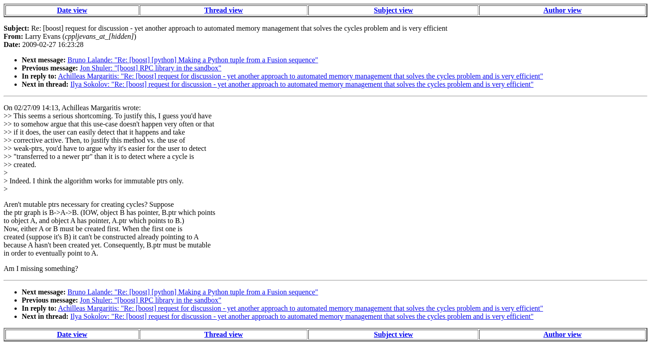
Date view (72, 10)
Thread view (223, 10)
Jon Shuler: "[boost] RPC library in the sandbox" (151, 68)
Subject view (393, 10)
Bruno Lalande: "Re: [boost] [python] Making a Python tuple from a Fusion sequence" (192, 60)
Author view (562, 10)
